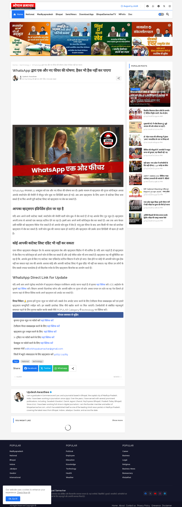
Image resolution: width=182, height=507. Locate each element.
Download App (86, 14)
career (125, 451)
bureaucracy (127, 473)
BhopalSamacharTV (106, 14)
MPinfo (122, 14)
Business (126, 456)
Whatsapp (62, 368)
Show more (117, 420)
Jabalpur (13, 469)
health (69, 473)
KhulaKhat (126, 477)
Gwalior (13, 473)
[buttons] (147, 6)
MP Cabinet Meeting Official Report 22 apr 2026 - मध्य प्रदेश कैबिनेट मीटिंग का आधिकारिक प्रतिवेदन (156, 191)
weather (69, 477)
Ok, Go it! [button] (13, 499)
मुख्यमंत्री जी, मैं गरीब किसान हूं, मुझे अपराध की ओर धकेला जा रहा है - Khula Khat (155, 126)
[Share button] (72, 368)
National (30, 14)
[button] (161, 14)
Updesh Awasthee (38, 392)
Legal (124, 460)
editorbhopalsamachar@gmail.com (44, 348)
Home (20, 14)
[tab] (18, 14)
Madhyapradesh (45, 14)
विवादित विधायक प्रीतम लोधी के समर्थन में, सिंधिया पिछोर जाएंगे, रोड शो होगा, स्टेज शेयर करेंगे (156, 113)
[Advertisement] (68, 105)
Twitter (47, 368)
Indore (12, 464)
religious (126, 464)
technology (25, 65)
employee (70, 456)
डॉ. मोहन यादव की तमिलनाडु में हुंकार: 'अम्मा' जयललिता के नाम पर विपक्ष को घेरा (156, 139)
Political (69, 451)
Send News (71, 14)
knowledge (71, 464)
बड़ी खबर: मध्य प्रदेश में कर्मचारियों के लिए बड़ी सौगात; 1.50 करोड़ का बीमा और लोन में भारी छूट (156, 165)
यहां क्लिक (100, 284)
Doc (130, 14)
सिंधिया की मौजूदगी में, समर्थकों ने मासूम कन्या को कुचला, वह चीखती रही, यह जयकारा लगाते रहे (157, 152)
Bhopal (59, 14)
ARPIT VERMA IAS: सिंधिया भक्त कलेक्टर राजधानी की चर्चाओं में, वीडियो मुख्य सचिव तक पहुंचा (156, 178)
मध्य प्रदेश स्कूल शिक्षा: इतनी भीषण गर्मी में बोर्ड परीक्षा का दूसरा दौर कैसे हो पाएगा (157, 203)
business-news (128, 469)
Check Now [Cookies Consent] (22, 492)
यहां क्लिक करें (47, 320)
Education (70, 460)
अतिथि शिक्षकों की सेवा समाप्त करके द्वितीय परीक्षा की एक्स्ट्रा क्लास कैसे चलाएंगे (155, 217)
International (15, 477)
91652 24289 (61, 354)
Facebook (32, 368)
